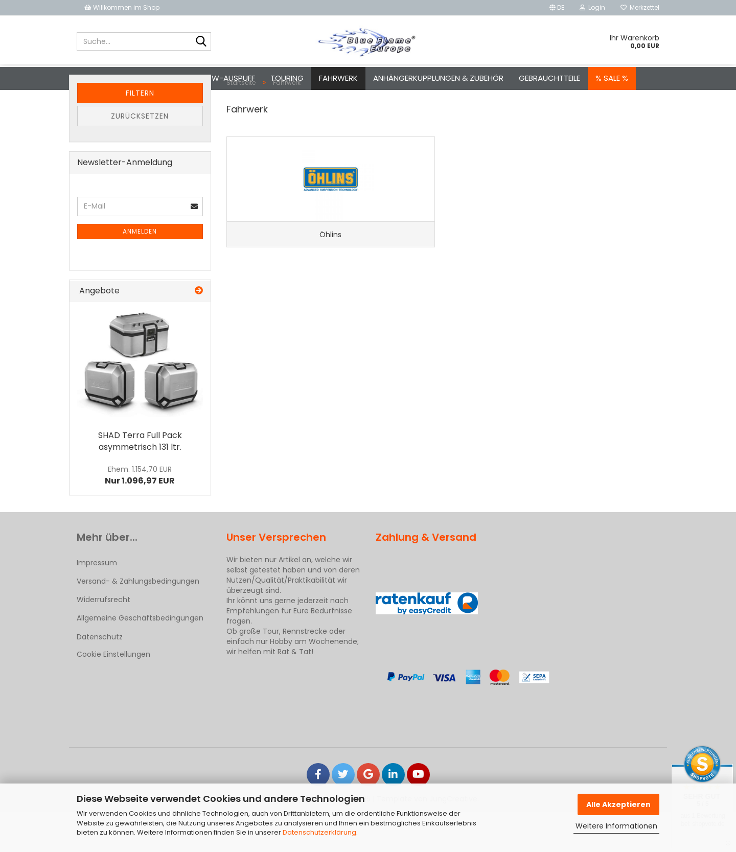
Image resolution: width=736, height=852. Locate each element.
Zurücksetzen (140, 156)
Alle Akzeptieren (618, 804)
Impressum (97, 603)
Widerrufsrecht (103, 640)
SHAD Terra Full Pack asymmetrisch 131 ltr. (140, 481)
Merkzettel (639, 7)
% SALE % (611, 78)
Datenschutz (100, 677)
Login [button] (592, 7)
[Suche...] (201, 42)
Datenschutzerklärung (319, 832)
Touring (287, 78)
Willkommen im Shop (121, 7)
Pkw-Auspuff (228, 78)
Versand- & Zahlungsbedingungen (138, 621)
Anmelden (140, 271)
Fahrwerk (338, 78)
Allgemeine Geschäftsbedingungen (140, 658)
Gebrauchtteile (549, 78)
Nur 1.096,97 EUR (140, 515)
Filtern (140, 133)
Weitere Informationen (616, 826)
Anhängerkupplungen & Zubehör (438, 78)
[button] (557, 7)
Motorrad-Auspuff (148, 78)
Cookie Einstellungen (113, 694)
